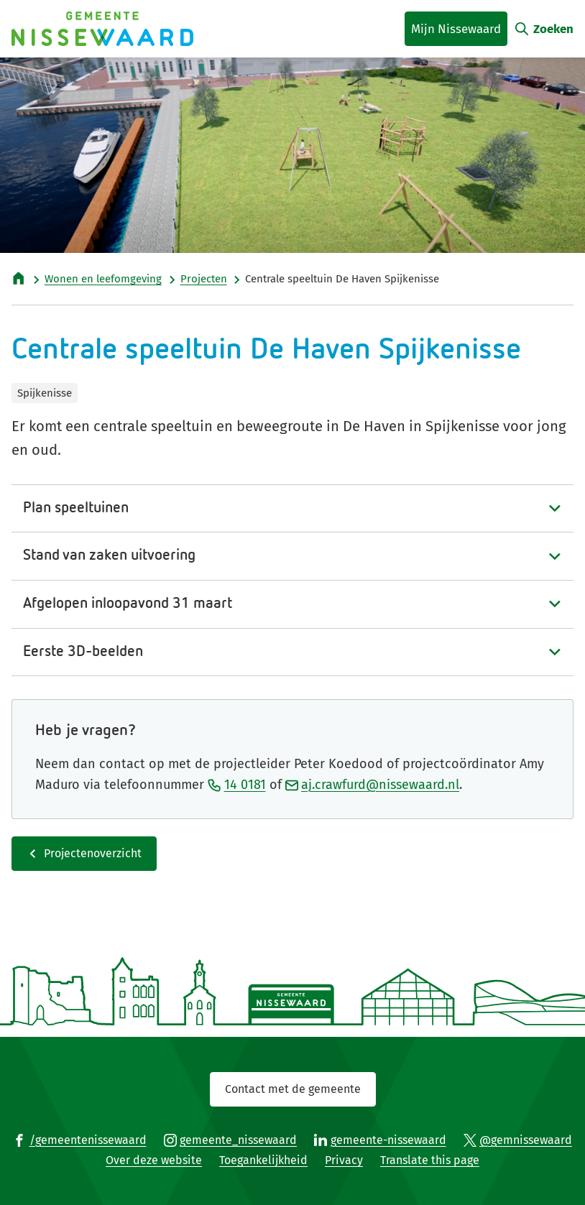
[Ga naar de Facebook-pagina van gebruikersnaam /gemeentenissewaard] (80, 1140)
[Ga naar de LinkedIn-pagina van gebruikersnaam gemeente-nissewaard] (380, 1140)
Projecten (203, 278)
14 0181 (237, 785)
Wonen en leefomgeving (103, 278)
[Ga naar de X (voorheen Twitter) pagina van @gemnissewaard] (518, 1140)
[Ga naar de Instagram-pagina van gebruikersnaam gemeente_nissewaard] (231, 1140)
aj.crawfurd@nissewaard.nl (372, 785)
